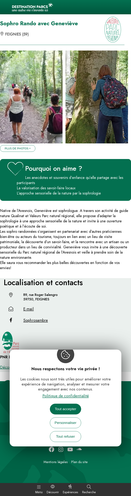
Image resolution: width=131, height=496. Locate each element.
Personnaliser (65, 423)
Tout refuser (65, 436)
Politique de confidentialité (65, 396)
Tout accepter (65, 409)
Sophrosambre (35, 320)
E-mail (28, 309)
